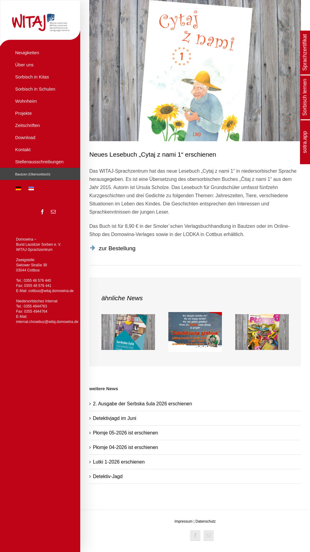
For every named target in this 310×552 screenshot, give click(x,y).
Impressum (184, 521)
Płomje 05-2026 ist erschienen (125, 432)
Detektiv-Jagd (108, 476)
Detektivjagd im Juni (114, 418)
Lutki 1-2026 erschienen (119, 461)
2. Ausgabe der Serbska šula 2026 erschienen (142, 403)
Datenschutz (206, 521)
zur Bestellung (117, 248)
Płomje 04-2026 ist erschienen (125, 447)
